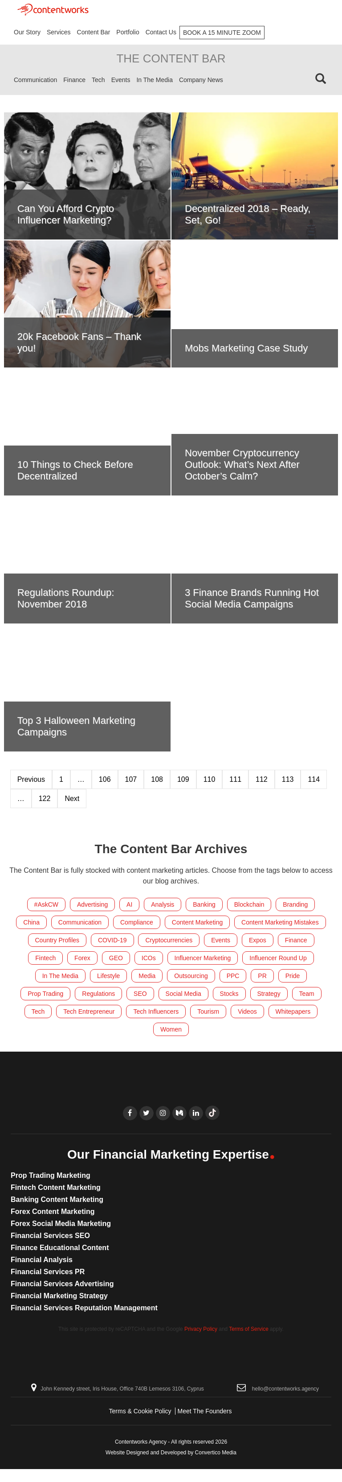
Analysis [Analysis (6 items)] (162, 904)
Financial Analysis (42, 1259)
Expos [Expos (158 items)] (257, 940)
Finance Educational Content (60, 1247)
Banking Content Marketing (57, 1199)
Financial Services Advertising (62, 1284)
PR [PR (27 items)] (262, 975)
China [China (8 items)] (31, 922)
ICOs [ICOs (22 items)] (149, 958)
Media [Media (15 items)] (146, 975)
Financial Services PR (48, 1272)
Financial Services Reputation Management (84, 1308)
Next (72, 798)
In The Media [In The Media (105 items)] (60, 975)
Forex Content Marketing (52, 1211)
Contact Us (161, 32)
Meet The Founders (205, 1411)
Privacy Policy (200, 1329)
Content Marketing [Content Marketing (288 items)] (197, 922)
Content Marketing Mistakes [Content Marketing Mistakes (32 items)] (280, 922)
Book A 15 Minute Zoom (222, 32)
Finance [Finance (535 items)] (296, 940)
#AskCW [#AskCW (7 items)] (46, 904)
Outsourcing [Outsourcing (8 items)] (191, 975)
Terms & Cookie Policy (140, 1411)
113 (288, 779)
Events (120, 79)
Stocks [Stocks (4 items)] (229, 993)
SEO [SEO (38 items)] (140, 993)
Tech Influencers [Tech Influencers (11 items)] (156, 1011)
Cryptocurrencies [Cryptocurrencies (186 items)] (168, 940)
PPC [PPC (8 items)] (233, 975)
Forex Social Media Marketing (61, 1223)
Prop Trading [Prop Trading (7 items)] (45, 993)
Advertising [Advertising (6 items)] (92, 904)
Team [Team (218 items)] (306, 993)
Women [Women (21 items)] (171, 1029)
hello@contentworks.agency (285, 1389)
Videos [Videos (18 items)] (247, 1011)
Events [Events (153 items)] (220, 940)
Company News (201, 79)
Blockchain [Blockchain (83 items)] (249, 904)
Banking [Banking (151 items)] (204, 904)
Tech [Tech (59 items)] (38, 1011)
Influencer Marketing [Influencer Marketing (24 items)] (203, 958)
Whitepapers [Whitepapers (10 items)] (293, 1011)
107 (131, 779)
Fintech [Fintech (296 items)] (45, 958)
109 (183, 779)
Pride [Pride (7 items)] (292, 975)
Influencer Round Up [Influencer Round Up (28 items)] (277, 958)
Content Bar (93, 32)
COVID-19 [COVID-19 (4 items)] (112, 940)
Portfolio (127, 32)
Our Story (27, 32)
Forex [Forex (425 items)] (82, 958)
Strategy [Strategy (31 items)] (269, 993)
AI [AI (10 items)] (129, 904)
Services (59, 32)
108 (157, 779)
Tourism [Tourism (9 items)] (208, 1011)
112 (262, 779)
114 (314, 779)
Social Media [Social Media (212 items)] (183, 993)
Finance (74, 79)
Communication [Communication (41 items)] (80, 922)
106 (105, 779)
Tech (98, 79)
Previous (31, 779)
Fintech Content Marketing (56, 1187)
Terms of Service (249, 1329)
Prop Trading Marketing (50, 1175)
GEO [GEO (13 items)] (116, 958)
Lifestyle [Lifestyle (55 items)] (108, 975)
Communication (35, 79)
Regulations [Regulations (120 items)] (98, 993)
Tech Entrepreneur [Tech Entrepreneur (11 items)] (88, 1011)
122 (45, 798)
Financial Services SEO (50, 1235)
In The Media (154, 79)
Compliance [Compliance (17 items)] (136, 922)
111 (235, 779)
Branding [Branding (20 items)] (295, 904)
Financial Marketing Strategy (59, 1296)
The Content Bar (170, 58)
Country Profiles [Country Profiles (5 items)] (57, 940)
